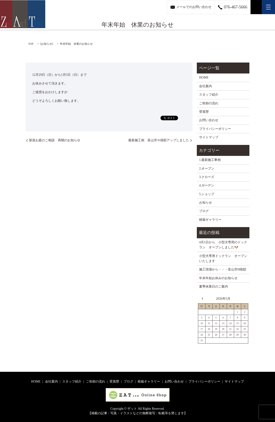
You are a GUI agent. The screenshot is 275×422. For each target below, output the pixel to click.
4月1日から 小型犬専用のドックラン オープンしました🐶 (223, 245)
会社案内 (205, 86)
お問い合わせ (208, 120)
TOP (30, 43)
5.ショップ (206, 194)
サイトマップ (208, 137)
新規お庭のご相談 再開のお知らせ (54, 140)
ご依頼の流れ (208, 103)
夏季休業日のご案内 (213, 286)
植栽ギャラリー (210, 219)
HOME (203, 77)
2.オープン (206, 168)
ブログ (204, 211)
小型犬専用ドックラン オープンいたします (223, 258)
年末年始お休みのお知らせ (218, 278)
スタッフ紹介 (208, 94)
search (256, 7)
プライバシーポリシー (215, 129)
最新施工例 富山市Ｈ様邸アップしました (158, 140)
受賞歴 (204, 111)
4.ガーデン (206, 185)
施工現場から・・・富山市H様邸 (222, 269)
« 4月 (203, 298)
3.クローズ (206, 177)
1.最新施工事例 (210, 160)
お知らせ (46, 43)
